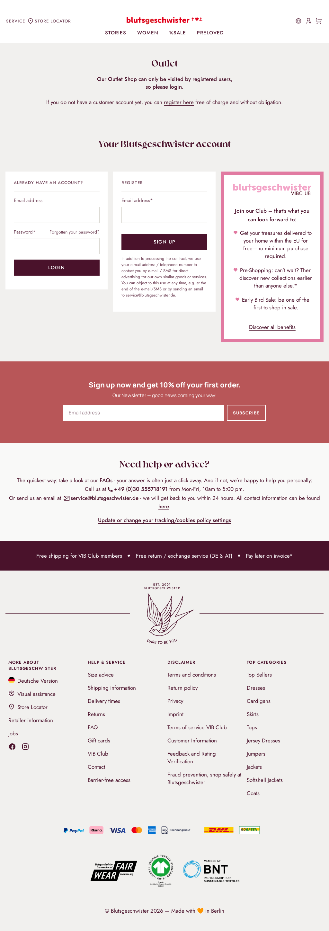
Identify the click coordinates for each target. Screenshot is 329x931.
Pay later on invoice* (269, 556)
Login (56, 267)
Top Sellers (259, 674)
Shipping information (112, 688)
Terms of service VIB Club (197, 727)
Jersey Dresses (263, 740)
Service (15, 21)
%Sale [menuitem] (177, 32)
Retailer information (30, 720)
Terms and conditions (191, 674)
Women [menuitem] (147, 32)
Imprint (175, 714)
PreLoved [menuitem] (210, 32)
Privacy (175, 701)
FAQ (93, 727)
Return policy (182, 688)
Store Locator (28, 707)
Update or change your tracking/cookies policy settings (164, 520)
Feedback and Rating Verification (191, 757)
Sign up (164, 241)
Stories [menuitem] (115, 32)
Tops (252, 727)
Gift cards (99, 740)
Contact (96, 767)
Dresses (256, 688)
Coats (253, 793)
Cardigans (259, 701)
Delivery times (104, 701)
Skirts (253, 714)
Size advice (101, 674)
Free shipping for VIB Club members (79, 556)
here (163, 506)
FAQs (106, 480)
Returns (96, 714)
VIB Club (98, 754)
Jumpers (256, 754)
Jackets (254, 767)
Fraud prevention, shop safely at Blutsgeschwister (204, 778)
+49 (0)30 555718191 (137, 489)
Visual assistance (32, 694)
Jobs (13, 733)
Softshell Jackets (265, 780)
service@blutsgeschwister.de (150, 295)
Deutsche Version (33, 681)
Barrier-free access (109, 780)
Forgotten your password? (74, 232)
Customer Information (192, 740)
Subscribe (246, 413)
